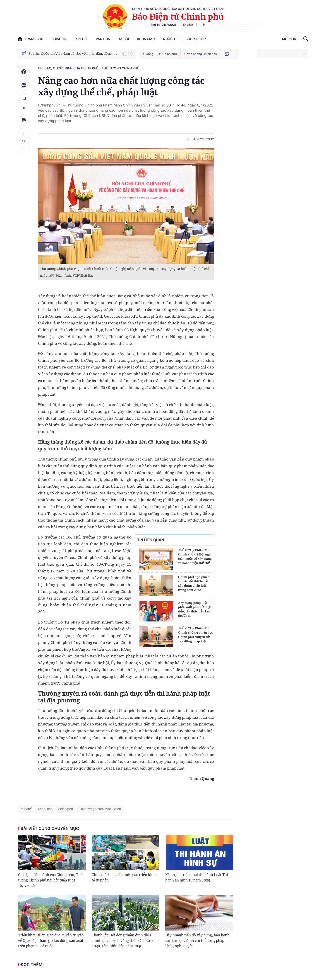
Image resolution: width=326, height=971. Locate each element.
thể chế (26, 809)
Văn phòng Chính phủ (200, 54)
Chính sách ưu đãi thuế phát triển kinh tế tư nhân (124, 877)
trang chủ (30, 38)
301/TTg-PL (176, 105)
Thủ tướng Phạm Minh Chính (100, 809)
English (188, 24)
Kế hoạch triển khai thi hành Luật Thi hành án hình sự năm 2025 (196, 877)
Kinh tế (81, 39)
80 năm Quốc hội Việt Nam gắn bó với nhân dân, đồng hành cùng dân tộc (73, 54)
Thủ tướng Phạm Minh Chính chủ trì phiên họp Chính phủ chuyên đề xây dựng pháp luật (195, 634)
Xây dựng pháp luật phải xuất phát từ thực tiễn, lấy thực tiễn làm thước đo (194, 609)
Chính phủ (65, 809)
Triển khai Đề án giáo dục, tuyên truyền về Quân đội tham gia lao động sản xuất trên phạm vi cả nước (51, 940)
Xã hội (123, 39)
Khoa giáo (146, 39)
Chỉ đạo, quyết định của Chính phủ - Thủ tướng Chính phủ (88, 68)
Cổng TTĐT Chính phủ (160, 54)
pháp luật (45, 809)
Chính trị (59, 39)
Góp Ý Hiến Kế (196, 39)
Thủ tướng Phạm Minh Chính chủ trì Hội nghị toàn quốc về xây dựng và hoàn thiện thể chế (195, 556)
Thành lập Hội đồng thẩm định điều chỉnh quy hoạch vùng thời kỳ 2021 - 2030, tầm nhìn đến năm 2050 (122, 940)
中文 (202, 24)
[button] (124, 54)
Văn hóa (103, 39)
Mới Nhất (290, 39)
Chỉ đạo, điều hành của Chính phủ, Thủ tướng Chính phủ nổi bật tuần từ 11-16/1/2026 (50, 880)
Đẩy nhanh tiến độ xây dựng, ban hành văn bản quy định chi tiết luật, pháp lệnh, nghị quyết (197, 940)
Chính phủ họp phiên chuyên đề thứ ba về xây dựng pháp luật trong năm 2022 (194, 583)
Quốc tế (170, 39)
